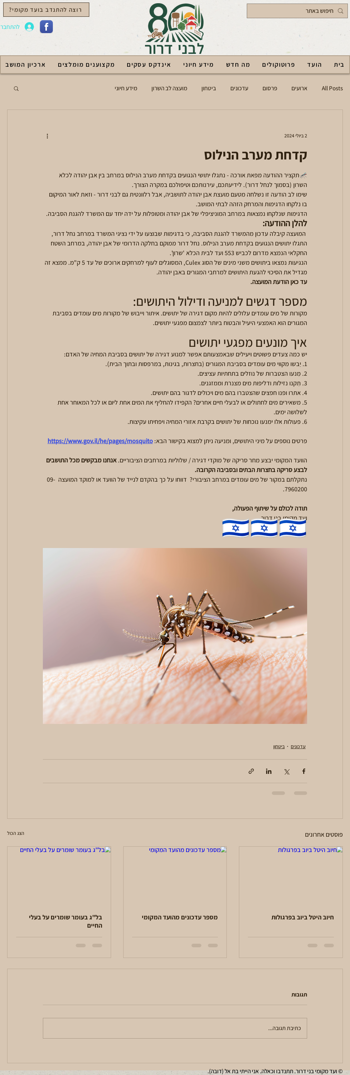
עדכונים (239, 88)
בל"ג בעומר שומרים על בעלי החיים (65, 921)
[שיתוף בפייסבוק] (303, 771)
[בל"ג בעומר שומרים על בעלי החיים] (59, 875)
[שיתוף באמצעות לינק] (251, 771)
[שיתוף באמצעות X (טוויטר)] (286, 771)
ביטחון (208, 88)
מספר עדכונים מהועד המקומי (180, 917)
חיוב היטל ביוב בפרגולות (302, 917)
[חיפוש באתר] (298, 11)
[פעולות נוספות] (47, 135)
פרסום (269, 88)
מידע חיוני (126, 88)
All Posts (332, 88)
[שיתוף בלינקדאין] (268, 771)
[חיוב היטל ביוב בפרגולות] (290, 875)
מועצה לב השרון (169, 88)
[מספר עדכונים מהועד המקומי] (175, 875)
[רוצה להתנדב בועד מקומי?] (46, 9)
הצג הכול (15, 833)
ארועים (299, 88)
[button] (16, 88)
